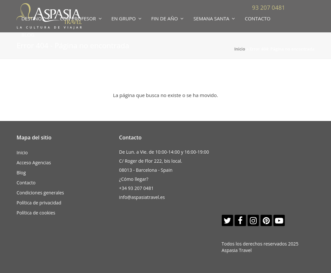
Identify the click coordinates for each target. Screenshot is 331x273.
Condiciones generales (40, 193)
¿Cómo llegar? (133, 179)
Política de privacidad (38, 203)
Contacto (26, 183)
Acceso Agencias (33, 162)
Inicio (239, 49)
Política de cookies (35, 213)
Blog (21, 172)
